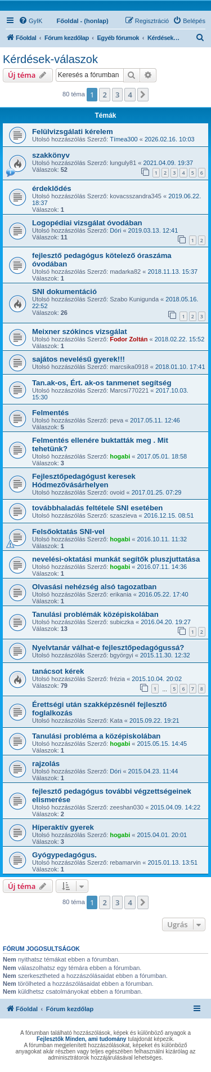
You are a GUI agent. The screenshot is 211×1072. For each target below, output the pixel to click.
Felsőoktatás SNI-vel (68, 531)
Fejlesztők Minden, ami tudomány (81, 1039)
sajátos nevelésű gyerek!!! (78, 359)
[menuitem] (30, 21)
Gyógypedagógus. (64, 855)
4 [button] (130, 95)
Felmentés (50, 412)
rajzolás (46, 763)
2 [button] (104, 95)
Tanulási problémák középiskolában (95, 614)
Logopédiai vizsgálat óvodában (87, 223)
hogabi (120, 456)
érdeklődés (51, 188)
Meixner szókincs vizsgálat (79, 331)
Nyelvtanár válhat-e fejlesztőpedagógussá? (108, 647)
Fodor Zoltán (128, 339)
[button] (143, 94)
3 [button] (117, 95)
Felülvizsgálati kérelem (72, 131)
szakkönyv (51, 155)
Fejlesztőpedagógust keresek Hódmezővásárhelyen (84, 480)
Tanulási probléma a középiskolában (96, 736)
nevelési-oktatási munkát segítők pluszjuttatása (116, 559)
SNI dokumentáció (64, 291)
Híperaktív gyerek (63, 827)
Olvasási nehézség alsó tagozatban (94, 586)
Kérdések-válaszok (50, 59)
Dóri (115, 230)
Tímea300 (124, 139)
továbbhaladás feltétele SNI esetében (97, 508)
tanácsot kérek (58, 671)
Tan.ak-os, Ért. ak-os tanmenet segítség (101, 383)
